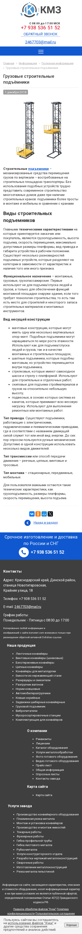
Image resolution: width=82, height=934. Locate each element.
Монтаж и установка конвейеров (40, 823)
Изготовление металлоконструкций (42, 867)
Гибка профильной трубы (34, 840)
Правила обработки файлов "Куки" (34, 909)
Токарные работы (29, 832)
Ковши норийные (28, 697)
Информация (28, 63)
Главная (8, 63)
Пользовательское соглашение (55, 913)
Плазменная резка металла (36, 818)
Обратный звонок (41, 34)
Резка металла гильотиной (35, 871)
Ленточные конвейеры (32, 653)
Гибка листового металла (34, 845)
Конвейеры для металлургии (36, 671)
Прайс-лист (44, 765)
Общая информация (50, 770)
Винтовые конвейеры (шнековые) (39, 658)
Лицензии (43, 743)
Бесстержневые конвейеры (35, 662)
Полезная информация (57, 63)
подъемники (38, 169)
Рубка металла (27, 849)
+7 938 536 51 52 (40, 28)
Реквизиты (43, 739)
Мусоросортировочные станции (38, 715)
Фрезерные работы (30, 836)
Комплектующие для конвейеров (39, 719)
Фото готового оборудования (56, 756)
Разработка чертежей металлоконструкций (47, 858)
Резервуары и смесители (33, 680)
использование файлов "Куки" (31, 923)
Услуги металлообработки (54, 752)
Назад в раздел (46, 523)
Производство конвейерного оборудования (48, 814)
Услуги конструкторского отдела (39, 854)
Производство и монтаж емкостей (41, 827)
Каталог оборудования (52, 747)
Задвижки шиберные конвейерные (40, 702)
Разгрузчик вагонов (29, 684)
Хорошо (71, 925)
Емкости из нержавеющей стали (38, 675)
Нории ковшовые (28, 689)
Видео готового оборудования (57, 761)
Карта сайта (44, 795)
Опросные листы (47, 774)
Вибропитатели (26, 710)
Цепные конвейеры (29, 667)
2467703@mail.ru (40, 42)
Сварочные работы (30, 862)
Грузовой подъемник (30, 706)
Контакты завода (48, 778)
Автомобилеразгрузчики (33, 693)
